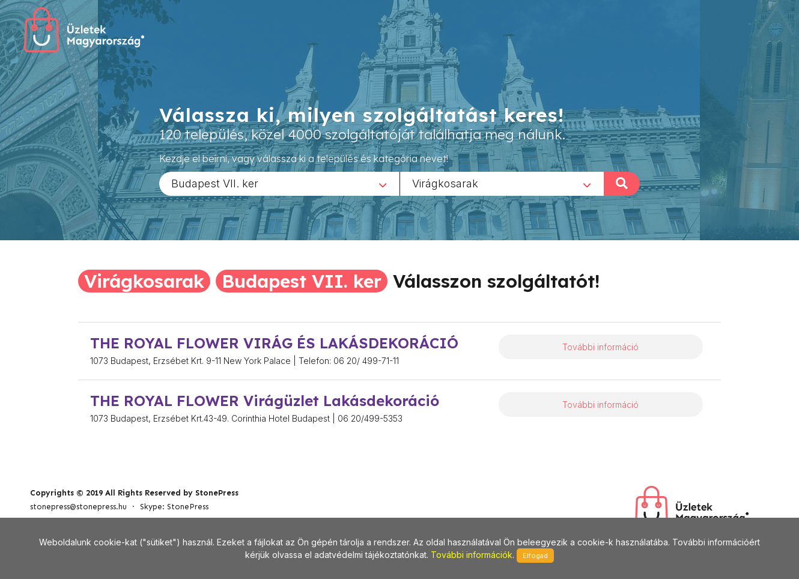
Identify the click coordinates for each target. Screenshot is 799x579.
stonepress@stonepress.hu (78, 506)
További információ (600, 347)
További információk (471, 555)
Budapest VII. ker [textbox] (214, 183)
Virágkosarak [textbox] (445, 183)
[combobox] (279, 183)
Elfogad (535, 555)
